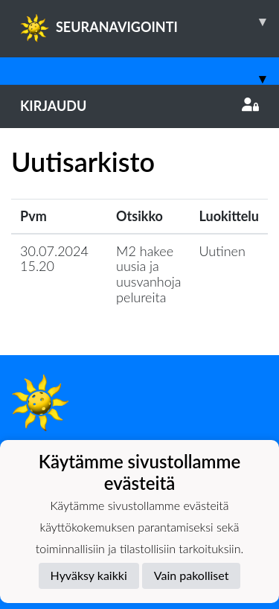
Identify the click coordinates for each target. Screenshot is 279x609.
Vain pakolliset (191, 575)
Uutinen (222, 251)
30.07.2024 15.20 (54, 259)
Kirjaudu (139, 106)
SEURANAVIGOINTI (149, 21)
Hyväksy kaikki (89, 575)
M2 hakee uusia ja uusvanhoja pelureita (148, 274)
